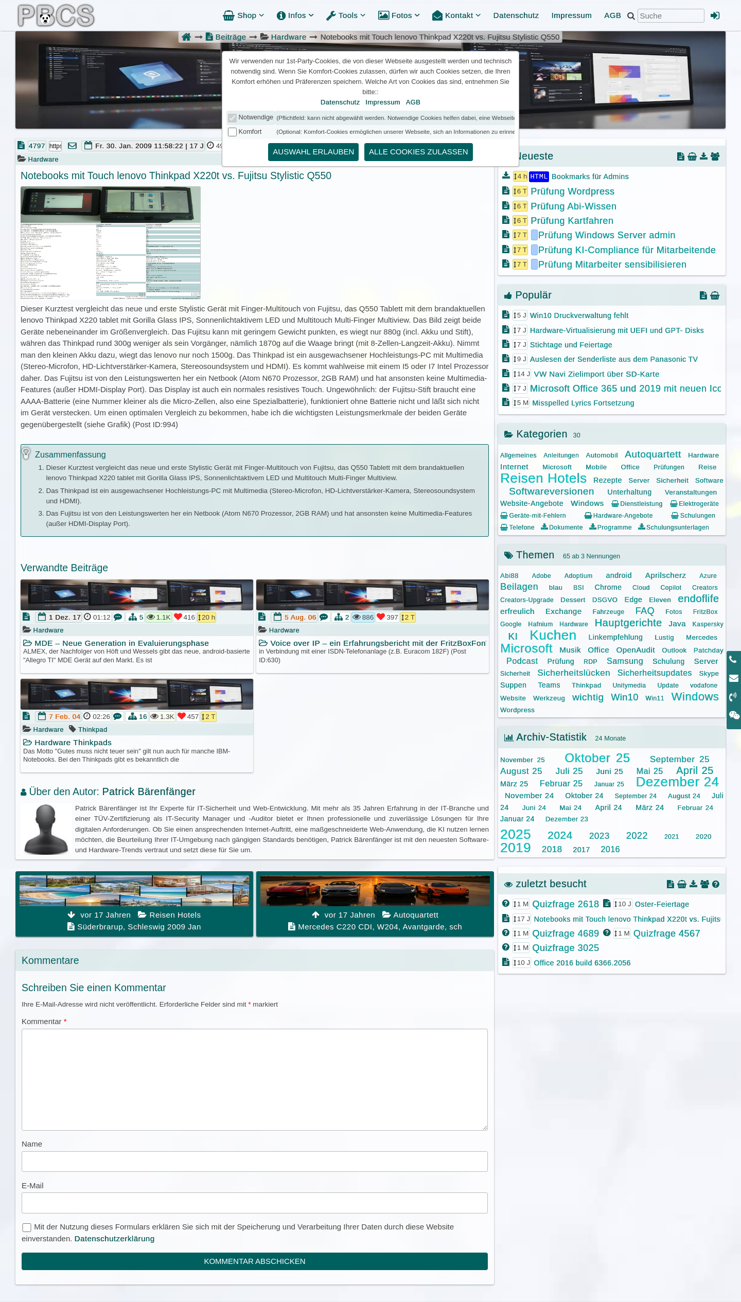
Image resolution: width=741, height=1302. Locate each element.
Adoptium (578, 575)
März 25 (514, 783)
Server (638, 480)
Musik (570, 649)
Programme (610, 527)
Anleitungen (561, 455)
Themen (529, 554)
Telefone (517, 527)
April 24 (609, 807)
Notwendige (256, 117)
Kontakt (456, 15)
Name (32, 1143)
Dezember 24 (677, 781)
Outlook (674, 650)
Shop (243, 15)
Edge (633, 599)
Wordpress (517, 709)
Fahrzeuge (609, 611)
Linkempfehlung (615, 636)
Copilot (670, 587)
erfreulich (517, 610)
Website (513, 697)
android (619, 575)
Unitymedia (629, 685)
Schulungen (693, 515)
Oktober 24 (584, 795)
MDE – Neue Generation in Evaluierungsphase (116, 643)
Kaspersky (708, 623)
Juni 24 (534, 807)
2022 (637, 835)
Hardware (289, 36)
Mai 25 (650, 770)
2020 (704, 836)
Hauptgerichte (628, 622)
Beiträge (225, 36)
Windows (587, 502)
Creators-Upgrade (527, 599)
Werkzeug (549, 697)
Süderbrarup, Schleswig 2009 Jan (134, 903)
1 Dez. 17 (65, 617)
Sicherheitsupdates (654, 672)
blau (556, 587)
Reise (707, 466)
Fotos (399, 15)
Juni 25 (609, 770)
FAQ (645, 610)
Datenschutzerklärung (115, 1238)
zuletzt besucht (545, 883)
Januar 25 (609, 783)
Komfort (250, 131)
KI (513, 635)
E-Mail (33, 1185)
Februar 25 (561, 783)
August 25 (521, 771)
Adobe (541, 575)
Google (511, 623)
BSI (578, 587)
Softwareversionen (551, 490)
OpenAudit (635, 649)
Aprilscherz (665, 574)
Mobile (596, 466)
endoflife (698, 598)
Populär (528, 294)
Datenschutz (516, 15)
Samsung (625, 660)
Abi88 (509, 575)
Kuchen (553, 634)
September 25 (680, 759)
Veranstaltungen (691, 492)
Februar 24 (696, 807)
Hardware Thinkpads (67, 742)
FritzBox (705, 611)
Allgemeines (518, 455)
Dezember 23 (567, 818)
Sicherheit (672, 480)
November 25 (522, 759)
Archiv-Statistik (545, 736)
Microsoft (557, 466)
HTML (539, 176)
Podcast (522, 660)
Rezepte (607, 480)
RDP (590, 661)
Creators (705, 587)
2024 (560, 834)
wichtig (588, 696)
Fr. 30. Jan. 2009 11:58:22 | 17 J (149, 146)
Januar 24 (517, 818)
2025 (515, 833)
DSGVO (604, 599)
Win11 (654, 697)
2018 (552, 849)
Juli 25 (569, 771)
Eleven (660, 599)
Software (709, 480)
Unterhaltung (629, 491)
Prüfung (560, 661)
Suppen (513, 684)
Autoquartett (653, 453)
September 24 (636, 795)
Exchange (563, 610)
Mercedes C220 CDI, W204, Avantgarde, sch (375, 903)
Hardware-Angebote (618, 515)
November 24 (529, 794)
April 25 (695, 770)
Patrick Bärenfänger (149, 791)
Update (668, 685)
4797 (37, 146)
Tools (346, 15)
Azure (708, 575)
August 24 (684, 795)
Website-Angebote (531, 503)
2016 (610, 848)
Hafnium (540, 623)
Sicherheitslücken (573, 672)
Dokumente (562, 527)
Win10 (625, 697)
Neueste (529, 156)
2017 (581, 849)
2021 (671, 836)
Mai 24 (570, 807)
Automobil (601, 455)
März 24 (650, 807)
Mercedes (701, 637)
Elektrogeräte (694, 503)
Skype (709, 673)
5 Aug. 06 (300, 617)
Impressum (571, 15)
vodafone (703, 685)
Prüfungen (669, 466)
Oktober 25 (597, 757)
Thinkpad (92, 729)
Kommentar (44, 1021)
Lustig (664, 637)
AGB (612, 15)
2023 (599, 835)
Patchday (709, 650)
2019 (515, 847)
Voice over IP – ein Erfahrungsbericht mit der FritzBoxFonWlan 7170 (372, 643)
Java (677, 623)
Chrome (608, 587)
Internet (514, 466)
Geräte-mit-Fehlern (533, 515)
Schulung (668, 661)
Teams (549, 684)
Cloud (641, 587)
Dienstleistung (637, 503)
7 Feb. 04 (65, 716)
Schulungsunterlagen (673, 527)
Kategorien (536, 433)
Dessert (572, 599)
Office (630, 466)
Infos (295, 15)
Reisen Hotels (543, 477)
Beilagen (519, 586)
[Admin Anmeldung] (715, 15)
